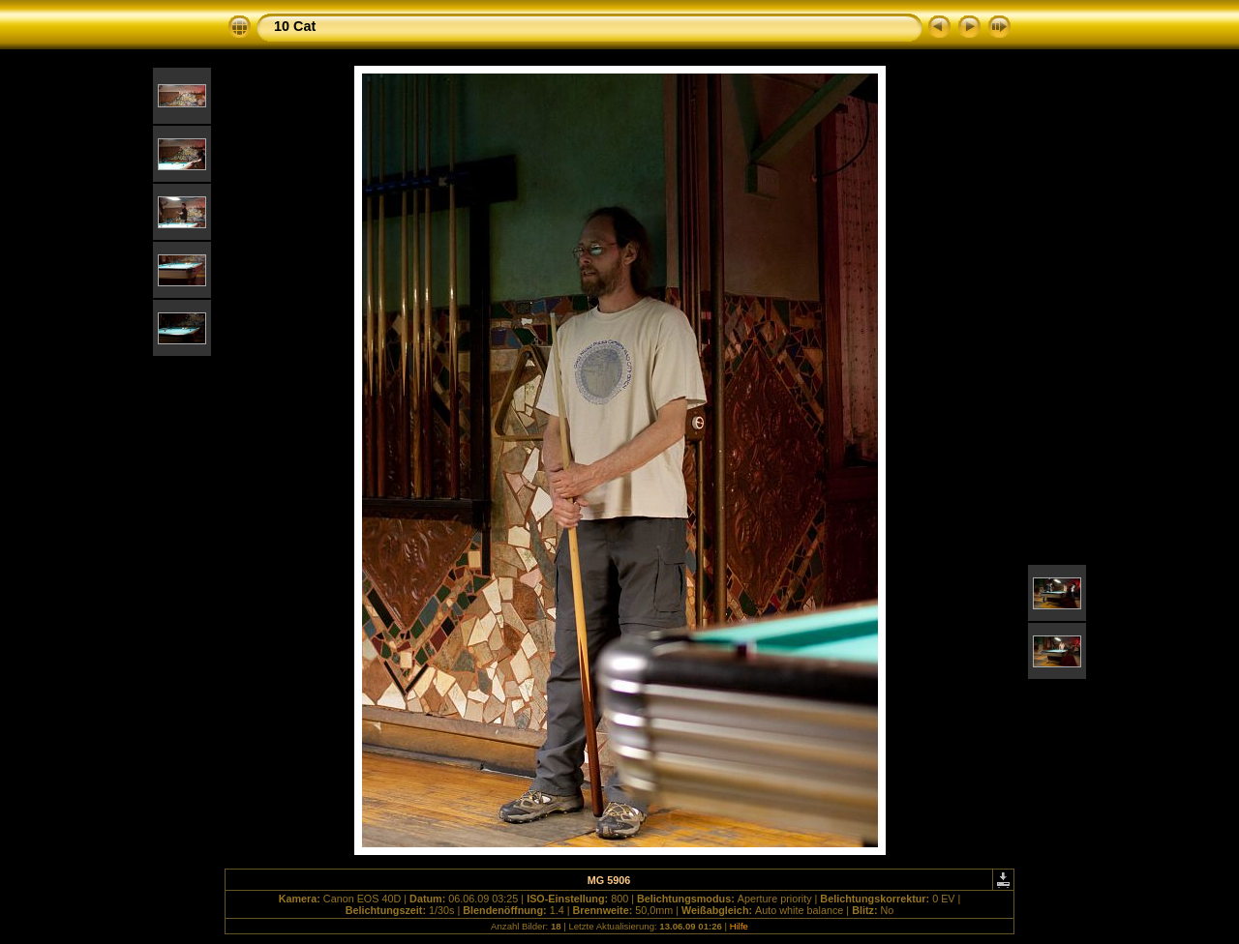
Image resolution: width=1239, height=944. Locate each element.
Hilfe (739, 926)
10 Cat (295, 26)
